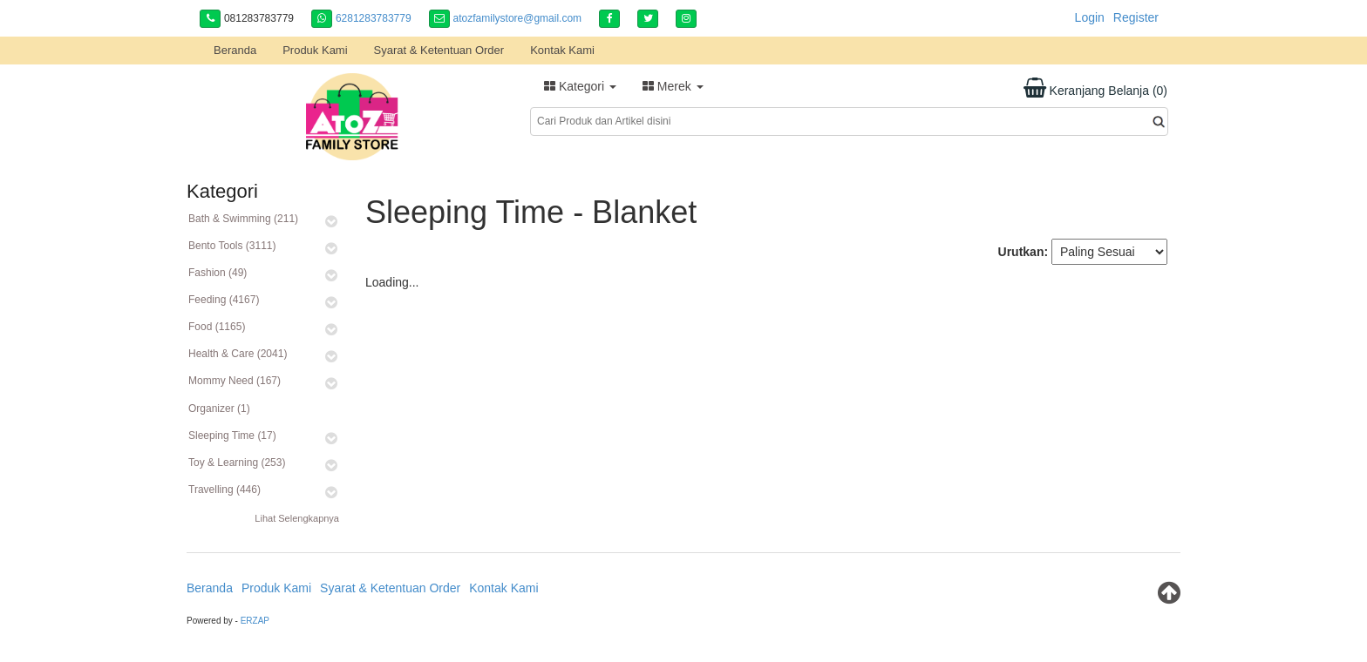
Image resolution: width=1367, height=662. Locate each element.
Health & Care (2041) (237, 354)
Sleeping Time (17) (232, 435)
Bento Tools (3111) (232, 246)
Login (1090, 17)
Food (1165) (216, 327)
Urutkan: (1023, 252)
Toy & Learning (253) (236, 462)
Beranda (235, 50)
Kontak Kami (562, 50)
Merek (673, 86)
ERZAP (255, 620)
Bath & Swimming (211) (243, 219)
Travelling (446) (224, 489)
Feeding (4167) (223, 300)
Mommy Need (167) (234, 381)
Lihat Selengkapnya (297, 518)
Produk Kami (314, 50)
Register (1136, 17)
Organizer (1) (219, 408)
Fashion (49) (217, 273)
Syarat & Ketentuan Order (439, 50)
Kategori (580, 86)
